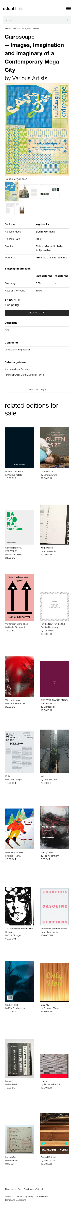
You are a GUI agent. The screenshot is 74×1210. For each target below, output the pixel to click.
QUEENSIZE (47, 472)
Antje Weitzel (43, 250)
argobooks (19, 362)
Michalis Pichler (51, 932)
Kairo (43, 776)
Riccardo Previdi (52, 1085)
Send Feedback (26, 1189)
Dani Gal (12, 1085)
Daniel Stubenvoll (16, 627)
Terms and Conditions (15, 1200)
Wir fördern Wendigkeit (16, 624)
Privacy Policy (26, 1197)
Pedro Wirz (49, 631)
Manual (8, 1081)
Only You (45, 1005)
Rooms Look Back (14, 472)
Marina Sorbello (54, 246)
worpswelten (47, 548)
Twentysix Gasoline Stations (54, 929)
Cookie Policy (41, 1197)
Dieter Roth (13, 1161)
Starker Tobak (12, 1005)
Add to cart (37, 313)
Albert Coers (50, 1161)
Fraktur (44, 1081)
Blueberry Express (14, 853)
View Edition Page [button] (37, 390)
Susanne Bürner (51, 1008)
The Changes (14, 936)
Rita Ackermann (51, 856)
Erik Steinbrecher (16, 704)
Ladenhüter (10, 1157)
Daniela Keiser (50, 780)
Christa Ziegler (15, 780)
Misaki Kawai (14, 856)
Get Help (39, 1189)
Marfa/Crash (47, 853)
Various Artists (29, 79)
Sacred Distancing (49, 1157)
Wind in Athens (12, 700)
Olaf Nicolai (49, 707)
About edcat (11, 1189)
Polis (7, 776)
